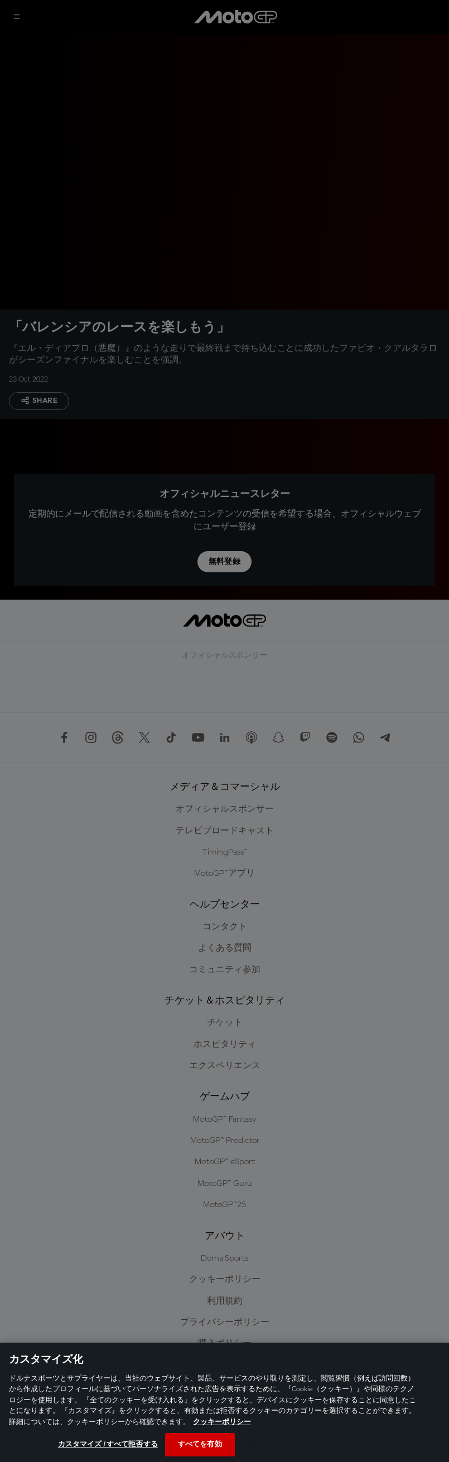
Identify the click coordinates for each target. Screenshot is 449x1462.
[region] (224, 1402)
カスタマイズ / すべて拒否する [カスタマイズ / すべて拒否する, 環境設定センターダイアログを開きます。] (108, 1444)
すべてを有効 (200, 1444)
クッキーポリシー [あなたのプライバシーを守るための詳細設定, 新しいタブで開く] (222, 1422)
